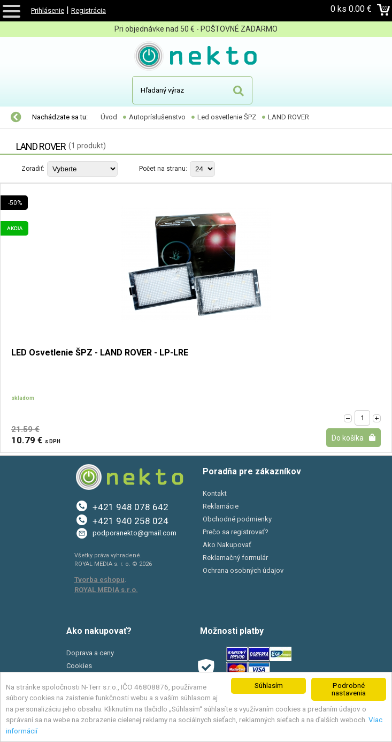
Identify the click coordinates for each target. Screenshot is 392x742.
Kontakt (215, 493)
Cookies (79, 666)
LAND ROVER (288, 117)
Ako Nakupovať (227, 545)
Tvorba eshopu (99, 580)
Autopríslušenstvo (157, 117)
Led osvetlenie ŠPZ (226, 117)
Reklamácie (221, 506)
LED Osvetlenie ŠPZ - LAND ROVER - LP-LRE (99, 353)
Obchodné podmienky (237, 519)
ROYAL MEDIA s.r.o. (106, 590)
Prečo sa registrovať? (235, 532)
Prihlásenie (47, 10)
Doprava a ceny (90, 653)
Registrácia (88, 10)
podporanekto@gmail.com (134, 533)
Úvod (109, 117)
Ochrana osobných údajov (243, 570)
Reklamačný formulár (235, 558)
